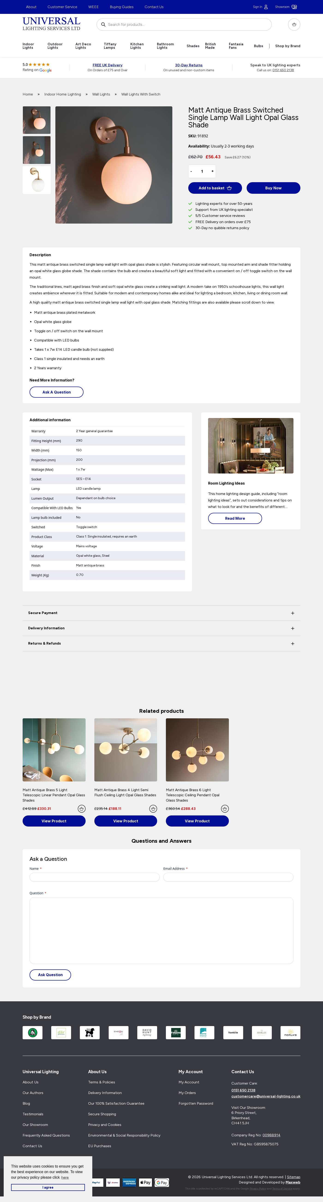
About (31, 7)
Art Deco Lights (83, 46)
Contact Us (154, 7)
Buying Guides (122, 7)
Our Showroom (35, 1125)
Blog (26, 1103)
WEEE (93, 7)
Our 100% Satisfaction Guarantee (116, 1103)
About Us (31, 1082)
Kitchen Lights (137, 46)
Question (38, 893)
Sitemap (293, 1177)
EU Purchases (99, 1146)
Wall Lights (101, 94)
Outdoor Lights (55, 46)
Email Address (175, 868)
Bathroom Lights (165, 46)
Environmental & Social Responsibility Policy (124, 1135)
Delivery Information (105, 1093)
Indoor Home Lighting (62, 94)
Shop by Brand (287, 46)
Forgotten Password (196, 1103)
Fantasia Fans (236, 46)
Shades (193, 46)
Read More (235, 518)
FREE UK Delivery (108, 65)
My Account (189, 1082)
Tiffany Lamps (110, 46)
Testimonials (33, 1114)
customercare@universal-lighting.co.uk (265, 1096)
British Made (210, 46)
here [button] (65, 1177)
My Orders (187, 1093)
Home (28, 94)
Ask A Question (56, 392)
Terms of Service (282, 1188)
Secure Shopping (102, 1114)
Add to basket (215, 188)
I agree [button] (48, 1187)
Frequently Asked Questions (46, 1135)
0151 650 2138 (283, 70)
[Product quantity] (202, 171)
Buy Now (273, 188)
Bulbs (258, 46)
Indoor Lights (28, 46)
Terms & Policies (101, 1082)
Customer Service (62, 7)
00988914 (272, 1135)
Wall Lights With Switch (140, 94)
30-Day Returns (189, 65)
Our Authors (33, 1093)
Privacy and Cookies (104, 1125)
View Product (54, 821)
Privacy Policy (258, 1188)
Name (36, 868)
